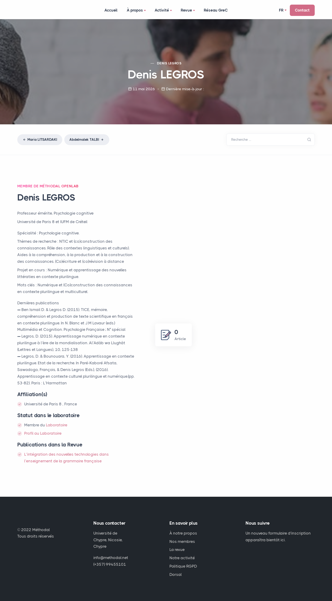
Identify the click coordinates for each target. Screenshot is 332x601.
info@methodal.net (110, 557)
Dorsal (175, 574)
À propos (137, 11)
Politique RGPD (183, 566)
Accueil (111, 10)
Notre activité (182, 558)
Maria (39, 140)
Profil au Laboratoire (43, 433)
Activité (164, 11)
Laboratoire (56, 425)
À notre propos (183, 533)
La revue (177, 549)
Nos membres (182, 541)
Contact (302, 10)
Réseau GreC (216, 10)
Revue (188, 11)
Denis (169, 63)
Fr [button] (281, 10)
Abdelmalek (86, 140)
